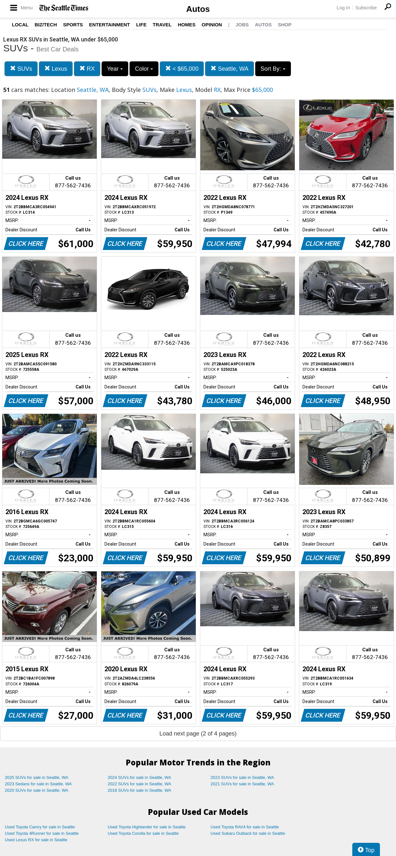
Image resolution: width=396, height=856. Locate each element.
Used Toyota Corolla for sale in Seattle (143, 833)
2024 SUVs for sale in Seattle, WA (139, 777)
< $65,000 (182, 68)
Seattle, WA (229, 68)
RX (87, 68)
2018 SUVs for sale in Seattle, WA (139, 790)
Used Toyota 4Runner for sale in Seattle (42, 833)
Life (141, 24)
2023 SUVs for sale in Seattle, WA (242, 777)
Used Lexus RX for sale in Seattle (36, 839)
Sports (73, 24)
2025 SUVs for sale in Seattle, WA (36, 777)
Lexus (55, 68)
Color (144, 69)
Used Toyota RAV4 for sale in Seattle (245, 827)
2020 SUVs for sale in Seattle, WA (36, 790)
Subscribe (366, 7)
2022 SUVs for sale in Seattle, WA (139, 783)
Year (115, 69)
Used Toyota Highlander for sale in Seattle (147, 827)
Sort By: (273, 69)
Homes (186, 24)
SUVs (21, 68)
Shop (285, 24)
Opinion (212, 24)
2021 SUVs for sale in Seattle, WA (242, 783)
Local (20, 24)
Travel (162, 24)
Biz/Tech (46, 24)
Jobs (242, 24)
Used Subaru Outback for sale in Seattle (248, 833)
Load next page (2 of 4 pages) (198, 733)
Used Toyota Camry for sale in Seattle (40, 827)
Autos (198, 9)
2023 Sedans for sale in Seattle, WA (38, 783)
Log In (343, 7)
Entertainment (109, 24)
